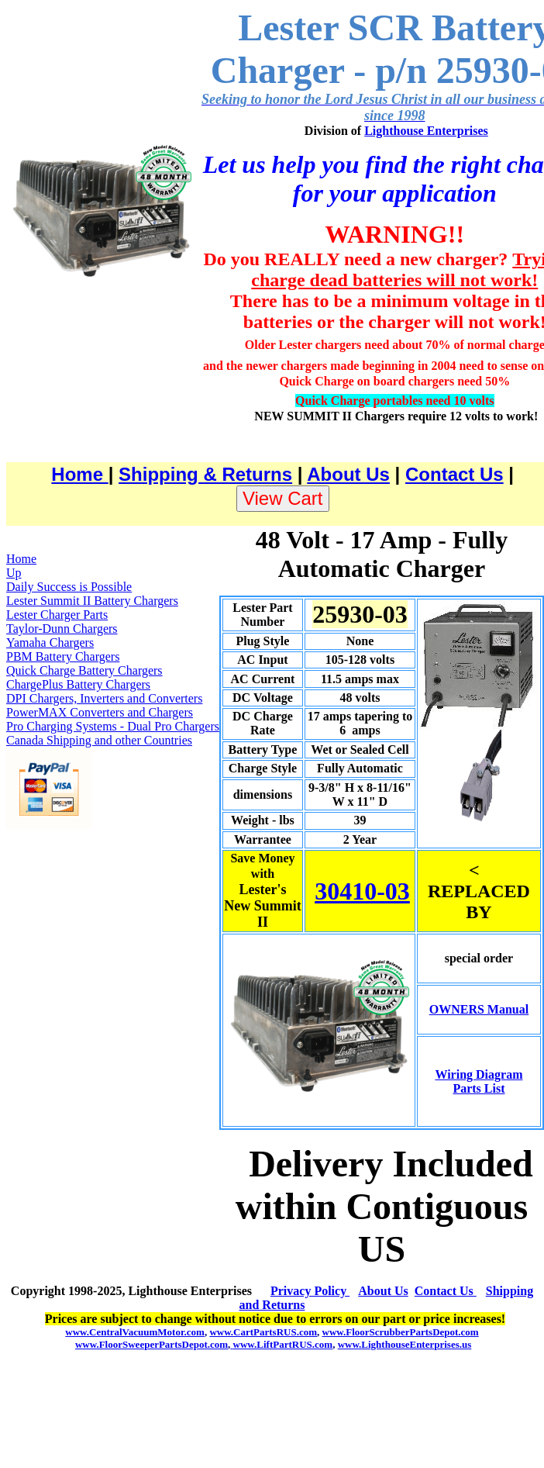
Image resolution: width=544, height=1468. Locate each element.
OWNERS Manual (479, 1009)
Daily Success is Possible (69, 586)
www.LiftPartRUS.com (281, 1344)
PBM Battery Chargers (62, 656)
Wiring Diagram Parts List (478, 1081)
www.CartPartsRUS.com (263, 1332)
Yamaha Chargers (50, 642)
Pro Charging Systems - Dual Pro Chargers (112, 726)
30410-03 (362, 891)
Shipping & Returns (205, 474)
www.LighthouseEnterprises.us (405, 1344)
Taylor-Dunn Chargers (62, 628)
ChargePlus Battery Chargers (78, 684)
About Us (348, 474)
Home (79, 474)
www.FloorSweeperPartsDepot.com (151, 1344)
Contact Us (454, 474)
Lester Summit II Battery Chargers (92, 600)
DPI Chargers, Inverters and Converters (104, 698)
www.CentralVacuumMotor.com (135, 1332)
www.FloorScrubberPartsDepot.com (400, 1332)
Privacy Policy (309, 1290)
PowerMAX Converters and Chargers (99, 712)
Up (14, 572)
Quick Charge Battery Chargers (84, 670)
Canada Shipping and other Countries (99, 740)
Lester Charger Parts (57, 614)
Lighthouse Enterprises (426, 130)
